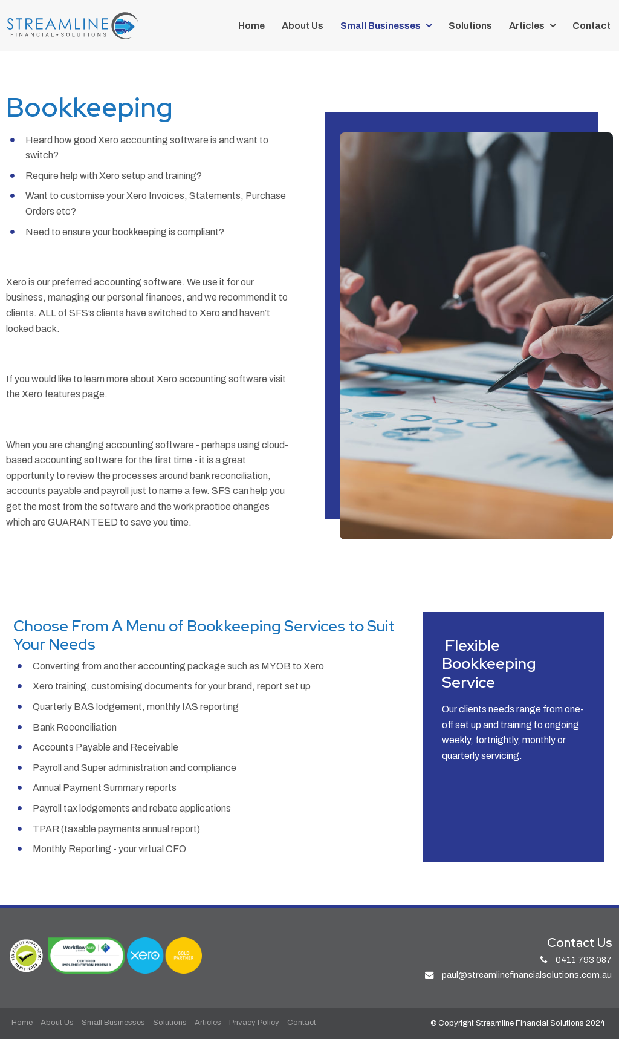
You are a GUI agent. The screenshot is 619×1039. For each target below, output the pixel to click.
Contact (591, 26)
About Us (302, 26)
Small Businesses (380, 26)
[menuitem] (22, 1023)
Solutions (470, 26)
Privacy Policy (254, 1022)
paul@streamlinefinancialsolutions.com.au (527, 975)
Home (251, 26)
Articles (527, 26)
